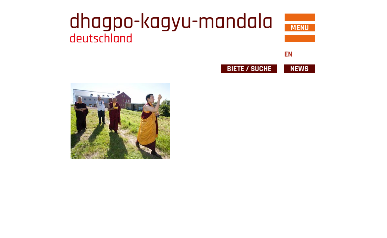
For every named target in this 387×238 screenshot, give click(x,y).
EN (288, 54)
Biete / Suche (249, 68)
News (299, 68)
